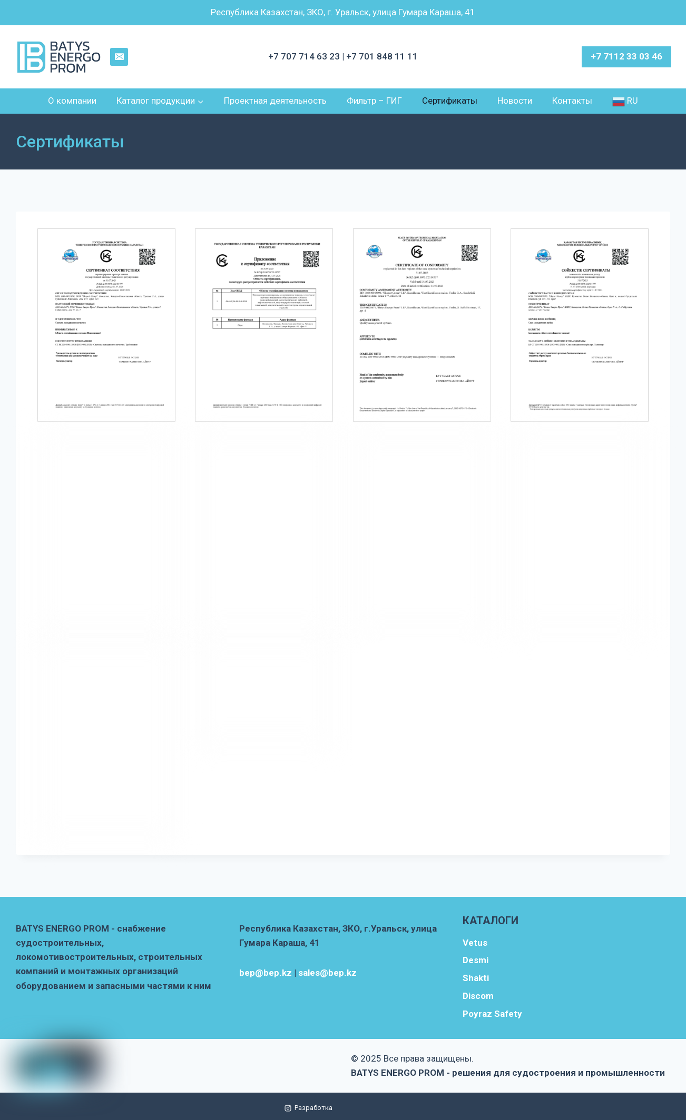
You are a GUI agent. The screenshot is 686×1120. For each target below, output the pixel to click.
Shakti (476, 978)
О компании (72, 100)
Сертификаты (449, 100)
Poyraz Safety (492, 1013)
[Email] (119, 57)
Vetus (475, 942)
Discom (478, 996)
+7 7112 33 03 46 (626, 56)
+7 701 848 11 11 (382, 56)
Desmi (475, 960)
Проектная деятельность (275, 100)
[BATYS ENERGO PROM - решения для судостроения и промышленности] (59, 57)
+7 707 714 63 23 (305, 56)
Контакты (572, 100)
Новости (514, 100)
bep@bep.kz (265, 972)
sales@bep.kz (327, 972)
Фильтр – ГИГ (374, 100)
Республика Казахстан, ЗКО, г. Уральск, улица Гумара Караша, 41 (343, 12)
